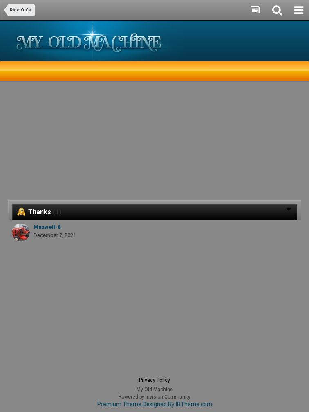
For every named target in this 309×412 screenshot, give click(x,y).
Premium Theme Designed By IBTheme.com (154, 404)
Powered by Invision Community (154, 397)
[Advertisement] (103, 143)
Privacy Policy (154, 380)
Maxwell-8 (47, 227)
